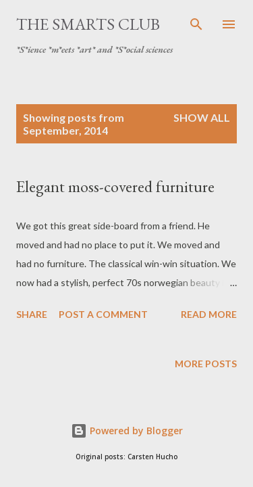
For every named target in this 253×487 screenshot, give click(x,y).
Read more (209, 314)
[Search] (196, 24)
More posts (206, 363)
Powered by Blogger (127, 430)
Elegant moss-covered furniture (115, 186)
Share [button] (31, 314)
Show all (201, 117)
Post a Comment (103, 314)
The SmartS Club (88, 24)
